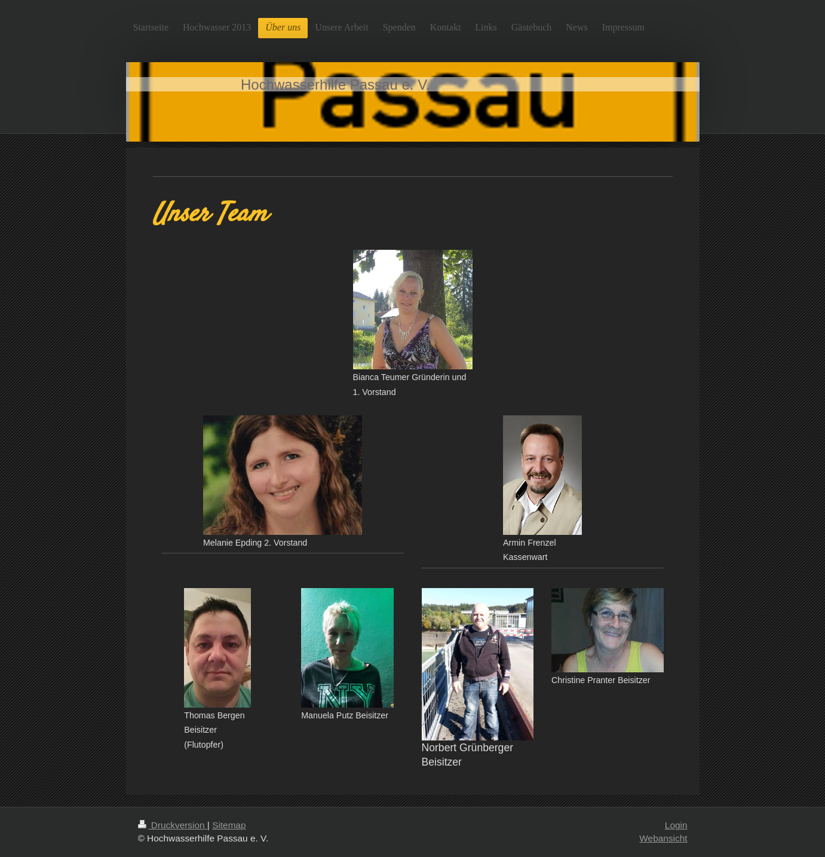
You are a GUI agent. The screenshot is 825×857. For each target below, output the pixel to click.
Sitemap (229, 825)
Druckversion (172, 825)
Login (676, 825)
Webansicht (663, 838)
